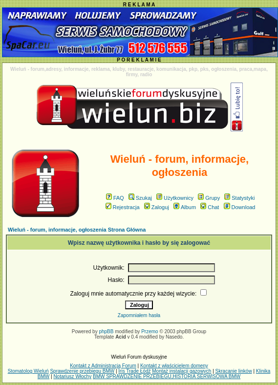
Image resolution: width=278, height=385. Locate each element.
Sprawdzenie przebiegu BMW (82, 371)
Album (184, 207)
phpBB (106, 331)
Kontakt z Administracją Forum (103, 365)
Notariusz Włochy (72, 376)
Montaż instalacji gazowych (181, 371)
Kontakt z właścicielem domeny (174, 365)
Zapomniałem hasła (139, 315)
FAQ (115, 198)
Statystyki (239, 198)
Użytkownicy (174, 198)
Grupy (209, 198)
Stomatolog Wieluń (28, 371)
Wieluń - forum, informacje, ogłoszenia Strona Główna (77, 230)
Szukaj (140, 198)
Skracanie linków (233, 371)
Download (240, 207)
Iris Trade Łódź (134, 371)
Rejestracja (123, 207)
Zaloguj (156, 207)
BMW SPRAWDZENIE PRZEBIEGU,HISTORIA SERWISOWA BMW (166, 376)
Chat (209, 207)
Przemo (149, 331)
